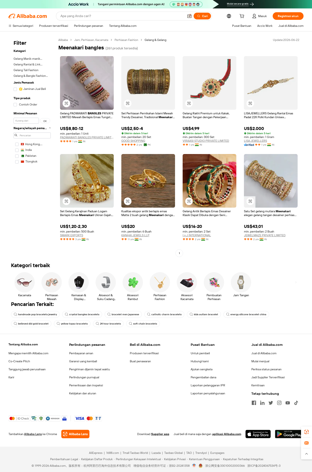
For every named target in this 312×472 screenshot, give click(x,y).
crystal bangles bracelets (82, 314)
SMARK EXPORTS (71, 235)
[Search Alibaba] (121, 16)
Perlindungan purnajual (84, 377)
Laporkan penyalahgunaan (208, 393)
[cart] (242, 16)
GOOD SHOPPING (133, 140)
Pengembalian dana (203, 377)
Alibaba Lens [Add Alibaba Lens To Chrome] (33, 434)
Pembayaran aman (81, 353)
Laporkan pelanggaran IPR (208, 385)
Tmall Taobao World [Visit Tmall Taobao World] (135, 452)
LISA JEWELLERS (255, 140)
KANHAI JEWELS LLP (135, 235)
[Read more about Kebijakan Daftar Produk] (96, 459)
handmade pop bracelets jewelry (35, 314)
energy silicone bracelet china (246, 314)
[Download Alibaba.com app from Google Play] (289, 434)
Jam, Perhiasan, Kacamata (91, 40)
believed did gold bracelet (31, 323)
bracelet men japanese (123, 314)
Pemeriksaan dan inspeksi (86, 385)
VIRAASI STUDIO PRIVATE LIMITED (206, 140)
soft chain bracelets (143, 323)
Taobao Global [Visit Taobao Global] (173, 452)
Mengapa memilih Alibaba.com (28, 353)
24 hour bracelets (108, 323)
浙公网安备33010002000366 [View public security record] (225, 465)
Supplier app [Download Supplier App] (160, 434)
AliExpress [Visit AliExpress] (96, 452)
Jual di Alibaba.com (263, 353)
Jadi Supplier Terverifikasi (268, 377)
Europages (217, 452)
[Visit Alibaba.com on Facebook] (253, 402)
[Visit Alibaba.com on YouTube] (287, 402)
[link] (306, 431)
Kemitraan (258, 385)
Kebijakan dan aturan (82, 393)
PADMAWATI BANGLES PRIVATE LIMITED (87, 137)
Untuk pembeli (200, 353)
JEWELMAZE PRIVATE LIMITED (265, 235)
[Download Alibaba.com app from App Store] (258, 434)
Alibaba (63, 40)
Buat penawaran (140, 361)
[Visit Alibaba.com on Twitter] (270, 402)
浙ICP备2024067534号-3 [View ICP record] (264, 465)
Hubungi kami (200, 361)
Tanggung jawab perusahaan (27, 369)
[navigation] (32, 147)
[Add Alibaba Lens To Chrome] (75, 434)
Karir (11, 377)
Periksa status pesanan (266, 369)
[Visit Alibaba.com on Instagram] (279, 402)
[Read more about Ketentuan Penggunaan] (203, 459)
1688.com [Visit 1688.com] (112, 452)
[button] (189, 16)
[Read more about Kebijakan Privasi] (174, 459)
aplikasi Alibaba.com (226, 434)
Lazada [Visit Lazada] (156, 452)
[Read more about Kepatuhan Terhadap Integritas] (242, 459)
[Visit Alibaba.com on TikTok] (296, 402)
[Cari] (202, 16)
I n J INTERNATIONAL (197, 235)
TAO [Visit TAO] (189, 452)
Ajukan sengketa (201, 369)
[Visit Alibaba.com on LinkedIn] (262, 402)
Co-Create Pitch (19, 361)
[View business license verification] (194, 466)
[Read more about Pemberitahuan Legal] (63, 459)
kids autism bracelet (204, 314)
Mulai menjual (260, 361)
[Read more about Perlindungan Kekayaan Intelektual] (137, 459)
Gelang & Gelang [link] (155, 40)
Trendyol (201, 452)
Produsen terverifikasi (144, 353)
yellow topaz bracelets (72, 323)
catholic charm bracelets (164, 314)
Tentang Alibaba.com (23, 344)
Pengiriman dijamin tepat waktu (89, 369)
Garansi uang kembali (83, 361)
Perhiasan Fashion (126, 40)
